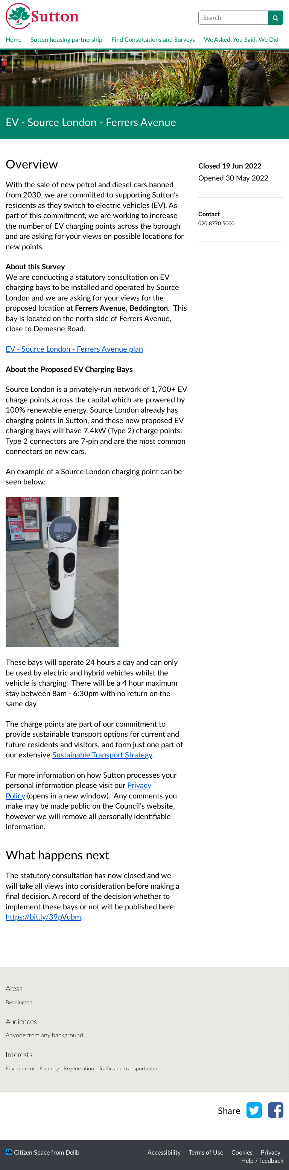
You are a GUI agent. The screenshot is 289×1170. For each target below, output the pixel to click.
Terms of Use (206, 1152)
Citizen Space (32, 1152)
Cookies (241, 1152)
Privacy (270, 1152)
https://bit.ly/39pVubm (43, 916)
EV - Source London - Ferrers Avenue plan (74, 348)
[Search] (275, 18)
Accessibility (164, 1152)
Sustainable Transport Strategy (102, 754)
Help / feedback (262, 1160)
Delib (72, 1152)
